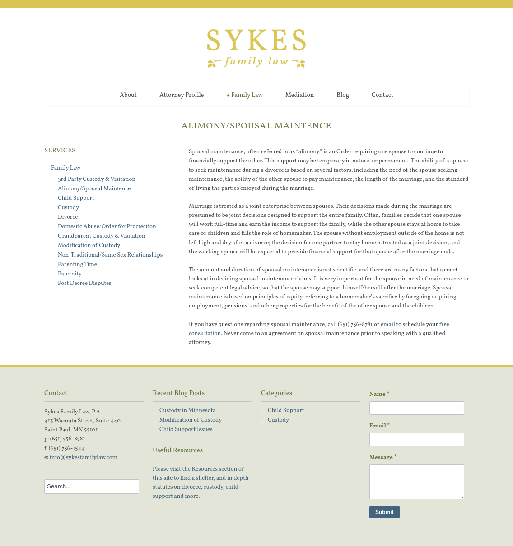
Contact (382, 95)
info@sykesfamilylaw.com (83, 458)
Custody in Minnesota (187, 411)
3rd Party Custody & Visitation (96, 179)
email (388, 325)
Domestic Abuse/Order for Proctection (107, 227)
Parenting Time (77, 265)
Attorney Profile (181, 95)
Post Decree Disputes (85, 284)
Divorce (68, 217)
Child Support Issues (186, 430)
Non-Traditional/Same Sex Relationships (110, 255)
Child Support (76, 198)
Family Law (244, 95)
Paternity (70, 274)
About (128, 95)
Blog (342, 95)
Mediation (299, 95)
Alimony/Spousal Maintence (94, 189)
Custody (68, 208)
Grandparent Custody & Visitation (101, 236)
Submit (384, 512)
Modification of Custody (89, 246)
